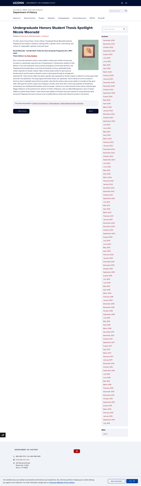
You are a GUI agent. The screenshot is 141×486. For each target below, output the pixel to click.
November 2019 (108, 265)
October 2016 (108, 367)
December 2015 (108, 392)
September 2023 (109, 121)
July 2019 (106, 279)
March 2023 (107, 139)
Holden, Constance (42, 36)
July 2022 (106, 163)
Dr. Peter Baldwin (31, 56)
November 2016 (108, 364)
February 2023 (108, 142)
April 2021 (106, 209)
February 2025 (108, 75)
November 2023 (109, 114)
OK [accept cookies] (132, 481)
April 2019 (106, 290)
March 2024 (107, 107)
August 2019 (107, 276)
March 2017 (107, 353)
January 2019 (107, 300)
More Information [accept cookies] (116, 481)
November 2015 (108, 395)
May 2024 (106, 100)
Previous (21, 111)
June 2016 (106, 378)
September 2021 (109, 198)
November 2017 (108, 335)
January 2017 (107, 360)
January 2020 (108, 258)
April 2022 (107, 174)
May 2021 (106, 205)
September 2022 (109, 160)
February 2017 (108, 357)
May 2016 (106, 381)
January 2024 (108, 111)
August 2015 (107, 406)
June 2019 (106, 283)
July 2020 (106, 241)
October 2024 (108, 90)
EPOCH (92, 18)
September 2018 (109, 314)
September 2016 (109, 371)
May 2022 (106, 170)
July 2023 (106, 125)
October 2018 (108, 311)
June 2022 (107, 167)
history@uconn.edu (22, 460)
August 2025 (107, 54)
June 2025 (107, 61)
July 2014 (106, 423)
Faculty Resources (80, 18)
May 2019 (106, 286)
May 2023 (106, 132)
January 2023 (108, 146)
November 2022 (109, 153)
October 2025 (108, 47)
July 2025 (106, 58)
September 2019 (109, 272)
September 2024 (109, 93)
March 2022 (107, 177)
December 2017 (108, 332)
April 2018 (106, 325)
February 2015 (108, 413)
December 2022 (109, 149)
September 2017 (109, 342)
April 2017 (106, 349)
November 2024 (109, 86)
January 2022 (108, 184)
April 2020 (107, 251)
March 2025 (107, 72)
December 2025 (109, 40)
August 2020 (107, 237)
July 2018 (106, 318)
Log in (105, 434)
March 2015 (107, 409)
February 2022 (108, 181)
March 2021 (107, 212)
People (42, 18)
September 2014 (109, 420)
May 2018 (106, 321)
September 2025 (109, 51)
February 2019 (108, 297)
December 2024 (109, 83)
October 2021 (108, 195)
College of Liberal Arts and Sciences (28, 10)
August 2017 (107, 346)
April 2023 (107, 135)
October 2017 (108, 339)
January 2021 (107, 220)
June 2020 (107, 244)
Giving (101, 18)
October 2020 (108, 230)
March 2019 (107, 293)
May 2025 (106, 65)
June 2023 (107, 128)
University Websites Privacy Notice (61, 483)
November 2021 (108, 191)
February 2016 (108, 388)
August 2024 (107, 97)
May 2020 (106, 248)
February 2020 (108, 255)
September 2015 (109, 402)
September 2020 (109, 234)
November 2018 (108, 307)
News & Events (30, 18)
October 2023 (108, 118)
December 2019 (108, 262)
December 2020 (109, 223)
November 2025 (109, 44)
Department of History (25, 12)
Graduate (51, 18)
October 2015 (108, 399)
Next (92, 111)
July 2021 (106, 202)
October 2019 (108, 269)
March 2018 (107, 328)
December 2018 (108, 304)
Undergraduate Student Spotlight (71, 103)
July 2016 (106, 374)
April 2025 (107, 68)
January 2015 (107, 416)
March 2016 (107, 385)
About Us (17, 18)
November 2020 (109, 227)
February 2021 (108, 216)
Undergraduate (64, 18)
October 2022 (108, 156)
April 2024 (107, 104)
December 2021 (108, 188)
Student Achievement (40, 103)
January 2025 (108, 79)
